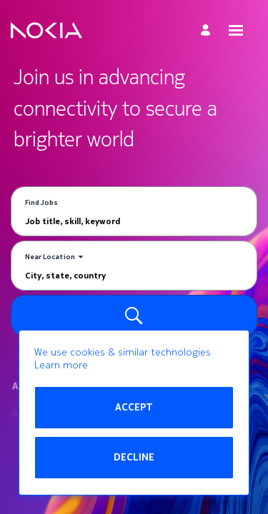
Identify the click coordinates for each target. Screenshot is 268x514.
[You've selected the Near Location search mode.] (54, 257)
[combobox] (134, 221)
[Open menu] (236, 30)
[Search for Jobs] (134, 315)
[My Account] (207, 30)
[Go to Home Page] (46, 30)
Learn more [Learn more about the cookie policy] (61, 365)
